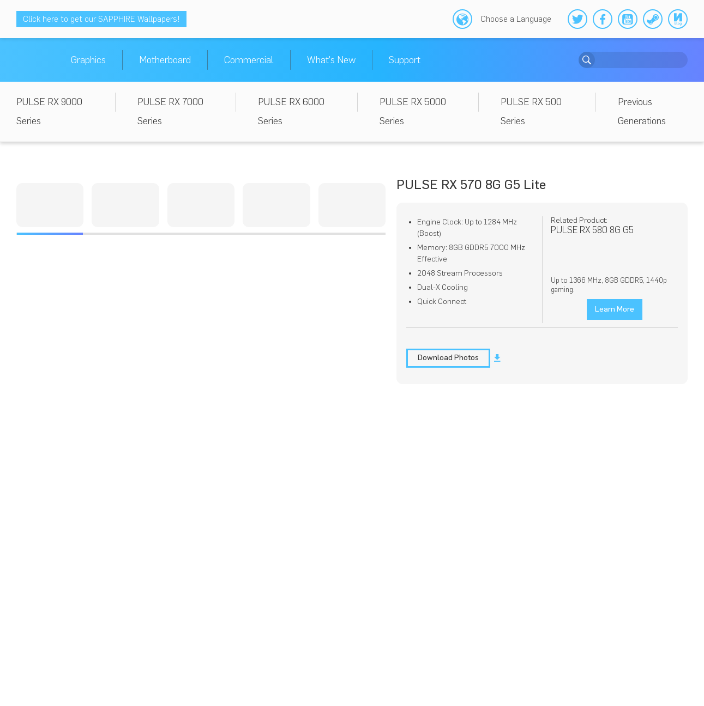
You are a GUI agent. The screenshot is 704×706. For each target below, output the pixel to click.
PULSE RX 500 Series (531, 111)
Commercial (249, 60)
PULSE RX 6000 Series (291, 111)
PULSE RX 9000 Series (49, 111)
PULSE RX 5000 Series (413, 111)
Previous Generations (642, 111)
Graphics (88, 60)
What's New (331, 60)
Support (404, 60)
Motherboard (165, 60)
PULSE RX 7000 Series (170, 111)
